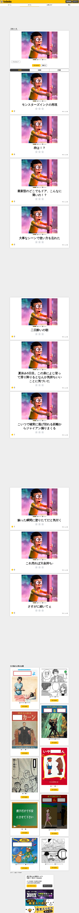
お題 (15, 872)
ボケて (11, 872)
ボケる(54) (54, 833)
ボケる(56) (24, 832)
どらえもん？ (16, 61)
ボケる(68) (24, 797)
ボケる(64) (54, 789)
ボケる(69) (54, 742)
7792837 (20, 872)
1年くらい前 (65, 111)
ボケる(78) (24, 753)
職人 (69, 5)
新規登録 (68, 1)
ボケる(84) (54, 700)
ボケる (29, 5)
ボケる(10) (36, 65)
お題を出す (49, 5)
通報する (44, 65)
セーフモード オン (32, 885)
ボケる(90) (24, 706)
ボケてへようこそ (47, 885)
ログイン (75, 1)
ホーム (9, 5)
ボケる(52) (24, 868)
